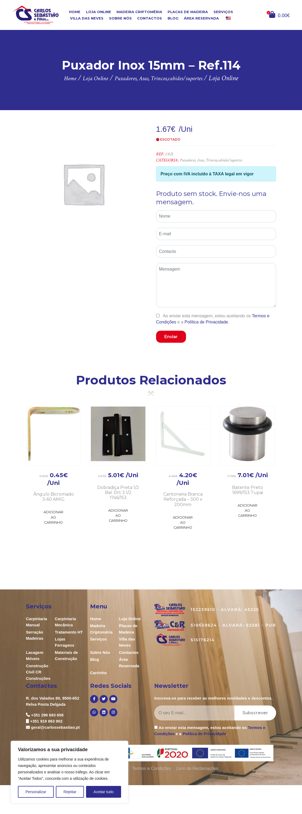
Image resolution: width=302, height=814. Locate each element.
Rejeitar (69, 792)
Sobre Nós (120, 18)
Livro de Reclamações (197, 768)
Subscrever (255, 712)
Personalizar (35, 792)
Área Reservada (201, 18)
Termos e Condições (151, 768)
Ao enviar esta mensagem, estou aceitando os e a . (213, 319)
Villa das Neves (86, 18)
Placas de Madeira (188, 12)
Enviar (171, 336)
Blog (173, 18)
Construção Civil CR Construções (38, 672)
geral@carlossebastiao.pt (55, 727)
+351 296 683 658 (47, 715)
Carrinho (98, 672)
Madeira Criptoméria (139, 12)
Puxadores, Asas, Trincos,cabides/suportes (211, 160)
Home (74, 12)
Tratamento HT (69, 632)
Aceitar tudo (104, 792)
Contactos (149, 18)
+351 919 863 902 (46, 721)
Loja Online (98, 12)
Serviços (223, 12)
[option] (83, 183)
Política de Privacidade (206, 322)
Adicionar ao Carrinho (53, 517)
